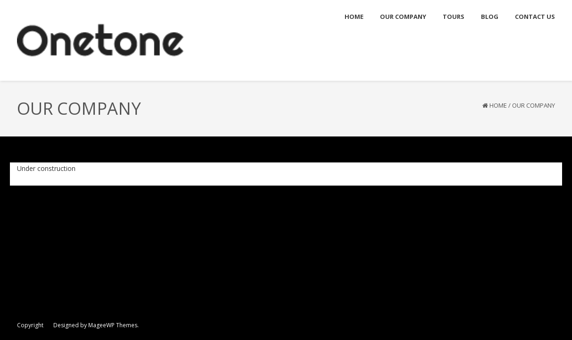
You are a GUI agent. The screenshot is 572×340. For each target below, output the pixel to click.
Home (498, 105)
